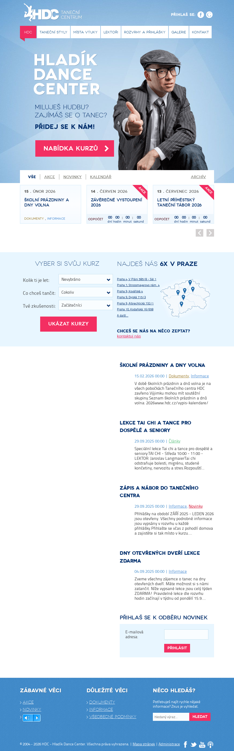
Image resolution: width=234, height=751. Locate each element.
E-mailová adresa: (134, 634)
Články (174, 441)
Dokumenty (179, 376)
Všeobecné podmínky (112, 716)
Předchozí (199, 233)
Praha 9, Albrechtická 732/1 (135, 303)
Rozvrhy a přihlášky (145, 32)
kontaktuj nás (129, 336)
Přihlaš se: (183, 14)
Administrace (169, 743)
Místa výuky (85, 32)
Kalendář (100, 177)
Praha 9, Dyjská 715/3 (131, 297)
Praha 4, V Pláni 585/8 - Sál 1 (136, 279)
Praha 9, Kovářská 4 (130, 291)
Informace (200, 376)
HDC (28, 32)
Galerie (178, 32)
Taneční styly (53, 32)
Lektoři (111, 32)
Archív (198, 177)
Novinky (72, 177)
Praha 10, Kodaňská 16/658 (135, 309)
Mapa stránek (144, 743)
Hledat (199, 716)
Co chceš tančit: (39, 293)
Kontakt (200, 32)
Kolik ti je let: (36, 280)
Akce (49, 177)
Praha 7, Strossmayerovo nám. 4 (138, 285)
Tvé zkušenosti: (39, 306)
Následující (210, 233)
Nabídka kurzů (76, 148)
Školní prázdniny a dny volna (162, 365)
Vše (32, 176)
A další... (122, 315)
